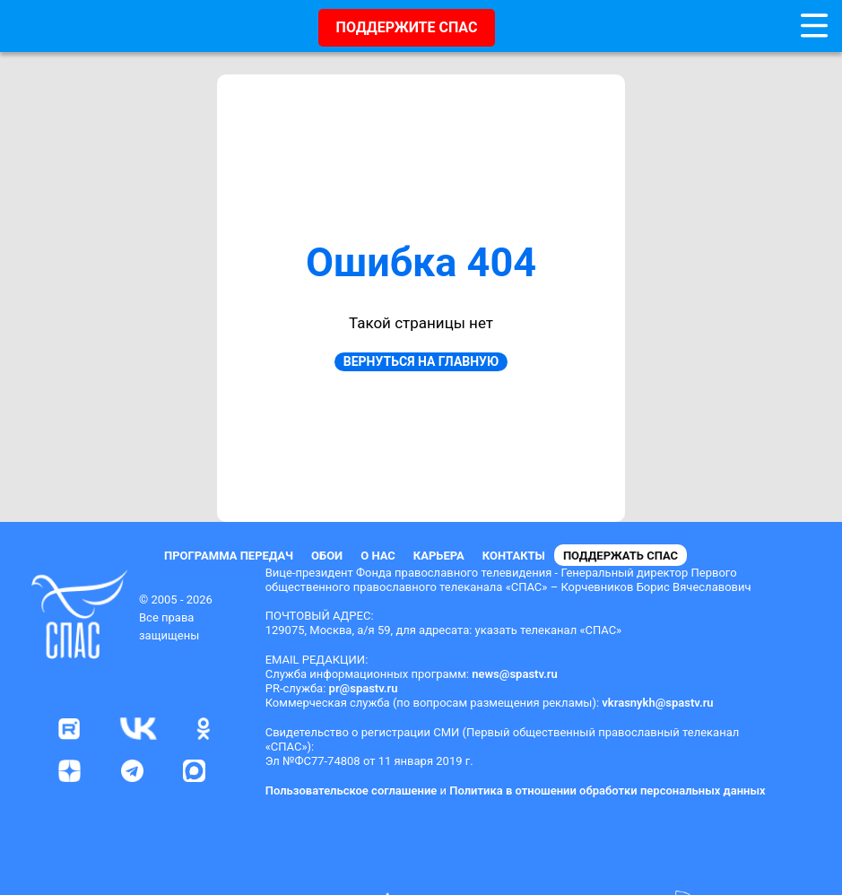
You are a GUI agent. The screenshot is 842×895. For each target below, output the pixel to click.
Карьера (438, 555)
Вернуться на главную (421, 361)
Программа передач (228, 555)
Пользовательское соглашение (351, 790)
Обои (327, 555)
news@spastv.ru (515, 674)
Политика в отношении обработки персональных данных (607, 790)
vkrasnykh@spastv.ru (657, 702)
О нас (377, 555)
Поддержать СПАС (620, 555)
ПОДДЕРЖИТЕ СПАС (407, 27)
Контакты (513, 555)
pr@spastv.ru (363, 688)
